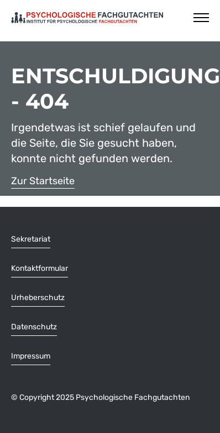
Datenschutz (34, 327)
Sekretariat (30, 239)
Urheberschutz (38, 297)
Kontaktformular (39, 268)
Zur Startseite (43, 181)
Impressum (30, 356)
